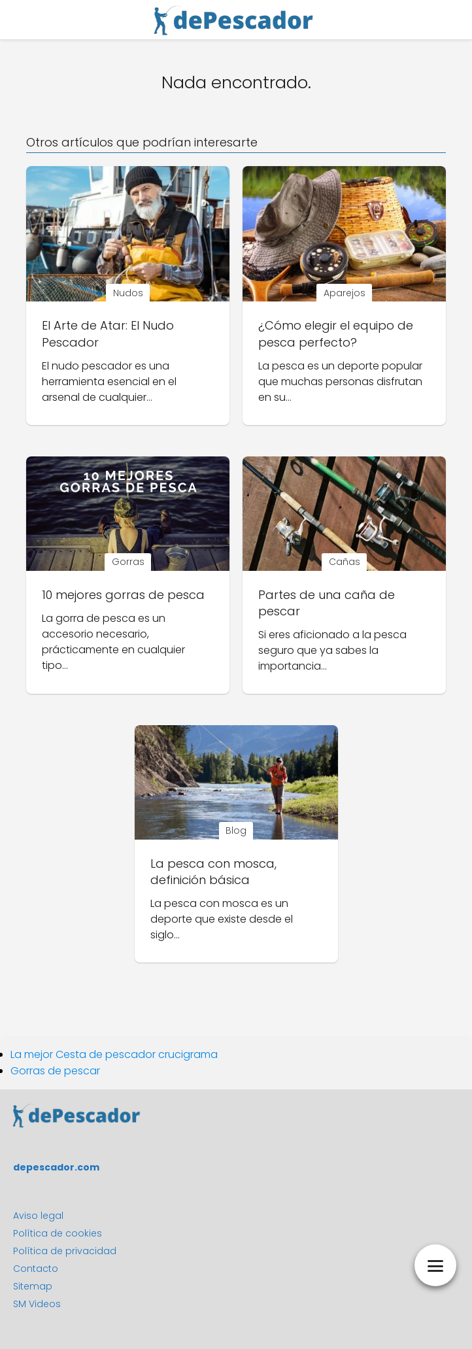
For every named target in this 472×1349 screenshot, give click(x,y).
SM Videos (37, 1303)
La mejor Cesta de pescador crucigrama (114, 1054)
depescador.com (56, 1167)
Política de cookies (57, 1233)
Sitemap (32, 1286)
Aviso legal (38, 1215)
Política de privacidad (64, 1250)
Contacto (35, 1268)
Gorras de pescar (55, 1070)
